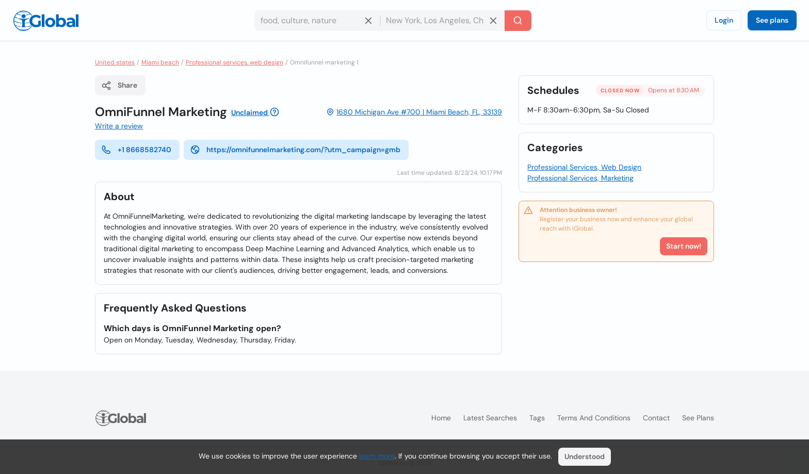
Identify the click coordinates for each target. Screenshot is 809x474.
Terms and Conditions (593, 417)
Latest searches (490, 417)
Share (119, 85)
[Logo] (45, 20)
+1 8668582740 (136, 149)
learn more (377, 456)
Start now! (683, 246)
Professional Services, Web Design (584, 167)
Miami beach (160, 62)
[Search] (518, 20)
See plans (772, 20)
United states (115, 62)
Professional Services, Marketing (580, 178)
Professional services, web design (234, 62)
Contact (656, 417)
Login (724, 20)
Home (441, 417)
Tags (537, 417)
